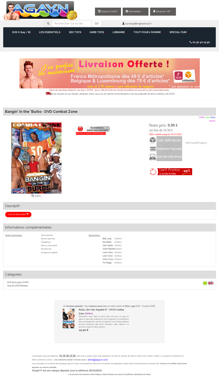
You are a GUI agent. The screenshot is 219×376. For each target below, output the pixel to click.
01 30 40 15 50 (200, 42)
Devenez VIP (161, 11)
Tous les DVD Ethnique (17, 286)
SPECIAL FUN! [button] (179, 32)
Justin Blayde (108, 249)
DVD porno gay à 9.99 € (18, 282)
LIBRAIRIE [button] (120, 32)
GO (96, 23)
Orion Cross (108, 259)
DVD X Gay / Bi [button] (22, 32)
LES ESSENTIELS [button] (51, 32)
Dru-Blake (107, 242)
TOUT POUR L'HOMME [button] (148, 32)
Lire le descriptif (18, 214)
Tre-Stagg (107, 263)
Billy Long (107, 239)
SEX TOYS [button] (76, 32)
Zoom (36, 195)
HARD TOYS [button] (98, 32)
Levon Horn (108, 252)
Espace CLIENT (108, 11)
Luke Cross (108, 256)
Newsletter (133, 11)
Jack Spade (108, 245)
